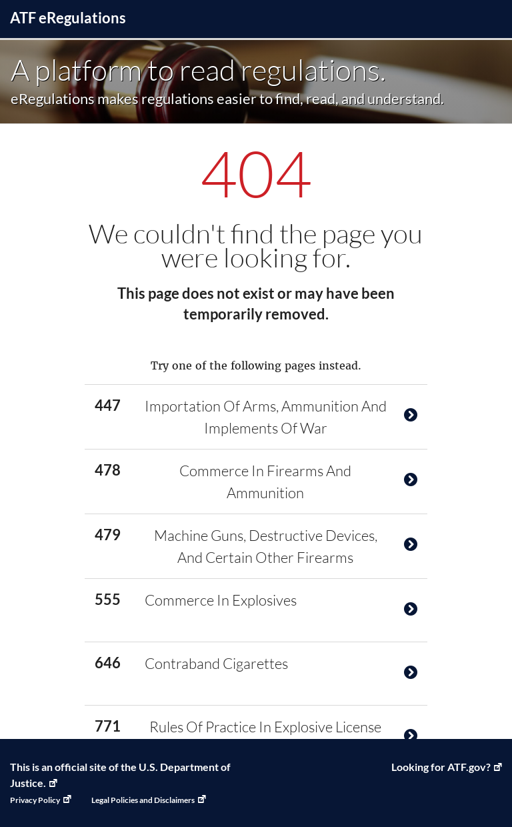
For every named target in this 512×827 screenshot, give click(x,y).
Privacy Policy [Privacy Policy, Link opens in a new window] (35, 800)
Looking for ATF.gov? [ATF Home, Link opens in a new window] (441, 766)
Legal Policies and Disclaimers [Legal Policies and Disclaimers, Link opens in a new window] (143, 800)
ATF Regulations (68, 18)
